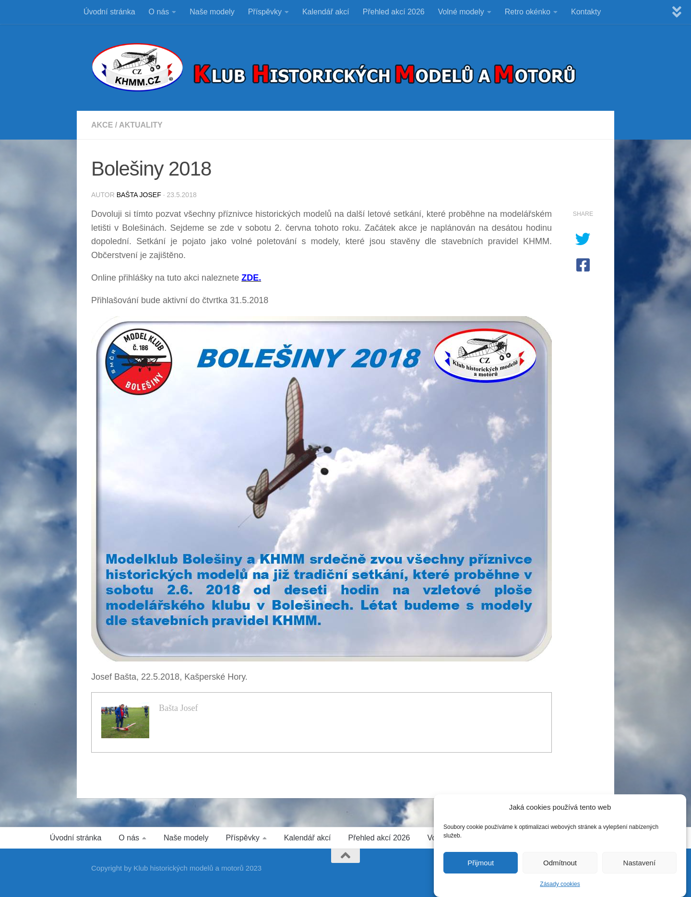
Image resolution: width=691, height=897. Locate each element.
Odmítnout (560, 865)
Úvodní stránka (109, 12)
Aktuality (141, 125)
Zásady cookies (560, 886)
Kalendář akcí (325, 12)
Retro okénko (527, 12)
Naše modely (212, 12)
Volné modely (461, 12)
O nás (159, 12)
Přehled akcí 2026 (394, 12)
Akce (102, 125)
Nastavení (639, 865)
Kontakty (586, 12)
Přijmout (480, 865)
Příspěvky (265, 12)
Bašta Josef (139, 195)
